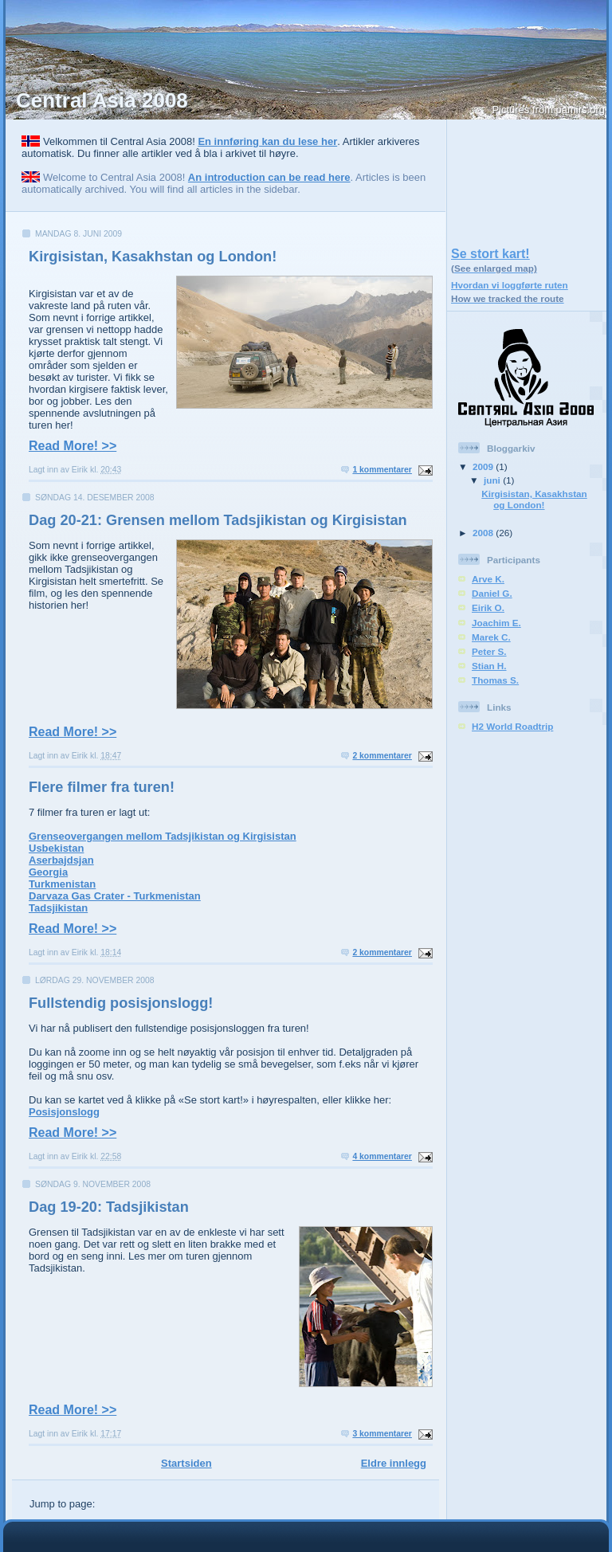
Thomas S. (495, 680)
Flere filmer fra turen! (102, 787)
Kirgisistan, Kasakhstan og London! (153, 257)
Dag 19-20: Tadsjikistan (109, 1207)
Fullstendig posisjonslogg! (121, 1003)
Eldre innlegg (393, 1463)
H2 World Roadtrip (512, 726)
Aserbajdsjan (61, 860)
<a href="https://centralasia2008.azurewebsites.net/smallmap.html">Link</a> (526, 179)
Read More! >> (72, 446)
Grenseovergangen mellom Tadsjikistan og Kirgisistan (162, 836)
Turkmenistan (62, 884)
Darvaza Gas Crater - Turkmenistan (115, 896)
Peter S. (489, 651)
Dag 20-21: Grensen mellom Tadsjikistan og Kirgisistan (218, 520)
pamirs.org (580, 110)
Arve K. (488, 579)
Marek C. (491, 637)
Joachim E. (496, 622)
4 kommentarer (382, 1156)
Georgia (48, 872)
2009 (484, 466)
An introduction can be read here (269, 177)
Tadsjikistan (58, 908)
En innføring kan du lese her (267, 141)
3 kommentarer (382, 1433)
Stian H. (489, 665)
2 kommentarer (382, 755)
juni (493, 480)
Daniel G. (492, 593)
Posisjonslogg (64, 1112)
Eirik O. (488, 607)
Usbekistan (56, 848)
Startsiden (186, 1463)
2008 (484, 532)
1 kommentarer (382, 469)
